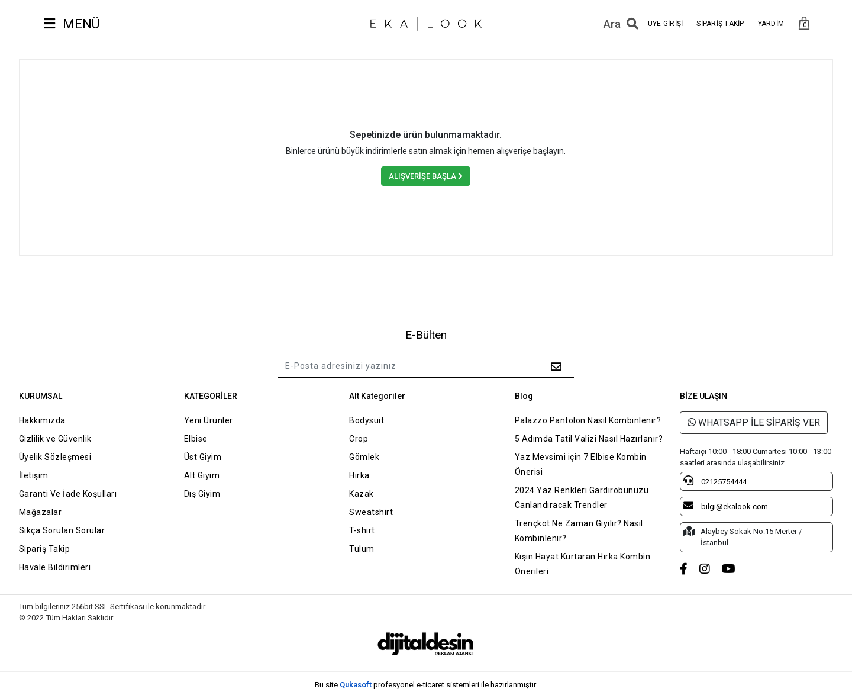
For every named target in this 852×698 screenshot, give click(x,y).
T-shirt (362, 530)
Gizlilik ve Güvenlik (55, 438)
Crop (358, 438)
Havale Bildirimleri (55, 567)
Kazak (361, 493)
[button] (804, 24)
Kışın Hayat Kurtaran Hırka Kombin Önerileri (583, 564)
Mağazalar (40, 512)
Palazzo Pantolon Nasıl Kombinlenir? (588, 420)
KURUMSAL (40, 396)
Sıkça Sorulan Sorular (62, 530)
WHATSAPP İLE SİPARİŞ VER (754, 422)
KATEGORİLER (210, 396)
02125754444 (715, 480)
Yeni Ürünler (208, 420)
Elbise (196, 438)
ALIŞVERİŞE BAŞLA (426, 176)
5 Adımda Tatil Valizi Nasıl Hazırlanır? (589, 438)
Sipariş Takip (44, 549)
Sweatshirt (371, 512)
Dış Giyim (202, 493)
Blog (524, 396)
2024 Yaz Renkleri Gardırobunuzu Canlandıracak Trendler (582, 497)
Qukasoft (356, 684)
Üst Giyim (203, 457)
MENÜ (71, 24)
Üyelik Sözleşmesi (55, 457)
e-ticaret (430, 684)
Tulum (362, 549)
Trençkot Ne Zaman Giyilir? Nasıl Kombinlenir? (579, 531)
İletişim (34, 475)
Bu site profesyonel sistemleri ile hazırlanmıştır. (426, 684)
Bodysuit (366, 420)
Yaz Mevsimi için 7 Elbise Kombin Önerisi (581, 464)
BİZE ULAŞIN (703, 396)
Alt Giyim (202, 475)
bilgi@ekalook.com (725, 505)
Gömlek (364, 457)
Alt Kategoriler (377, 396)
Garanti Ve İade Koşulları (68, 493)
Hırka (359, 475)
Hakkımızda (42, 420)
